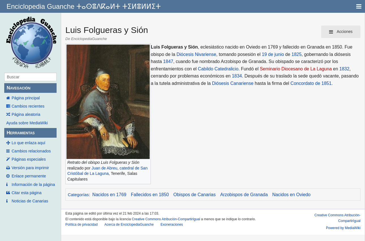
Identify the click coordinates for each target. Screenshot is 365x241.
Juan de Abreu (104, 168)
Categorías (78, 194)
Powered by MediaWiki (343, 228)
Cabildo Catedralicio (218, 68)
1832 (344, 68)
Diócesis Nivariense (196, 54)
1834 (237, 76)
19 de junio (273, 54)
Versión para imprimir (30, 167)
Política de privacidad (81, 225)
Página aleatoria (26, 114)
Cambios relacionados (31, 151)
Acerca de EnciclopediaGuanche (129, 225)
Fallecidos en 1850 (150, 194)
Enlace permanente (29, 176)
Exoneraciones (171, 225)
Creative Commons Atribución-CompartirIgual (166, 219)
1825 (296, 54)
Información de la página (33, 184)
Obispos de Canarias (194, 194)
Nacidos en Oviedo (291, 194)
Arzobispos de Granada (244, 194)
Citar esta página (27, 192)
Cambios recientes (28, 106)
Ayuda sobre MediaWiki (27, 123)
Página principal (26, 98)
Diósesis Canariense (233, 83)
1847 (168, 61)
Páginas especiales (29, 159)
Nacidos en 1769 (109, 194)
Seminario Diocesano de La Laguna (296, 68)
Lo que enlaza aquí (28, 143)
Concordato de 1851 (311, 83)
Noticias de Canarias (30, 201)
